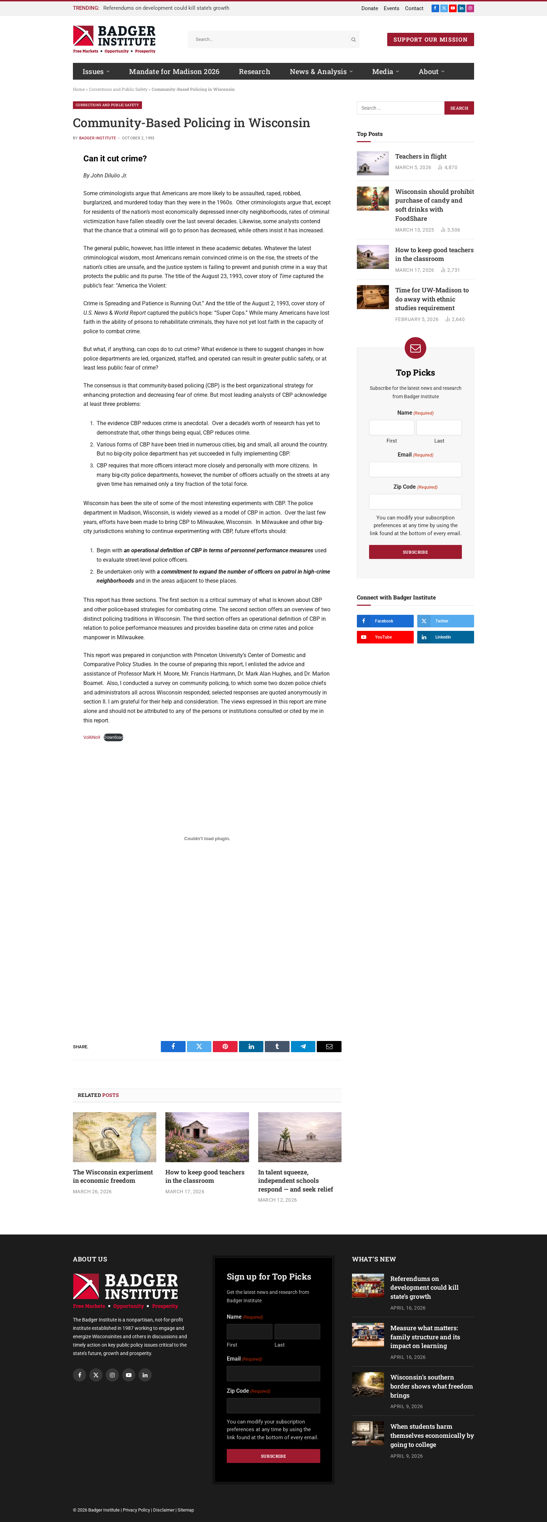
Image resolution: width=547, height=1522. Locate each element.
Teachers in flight (421, 156)
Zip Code (415, 487)
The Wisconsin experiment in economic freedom (113, 1176)
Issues (93, 71)
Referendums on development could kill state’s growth (166, 8)
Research (254, 71)
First (392, 441)
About (429, 71)
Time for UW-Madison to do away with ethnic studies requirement (432, 299)
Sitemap (186, 1510)
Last (439, 441)
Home (79, 89)
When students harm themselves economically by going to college (432, 1435)
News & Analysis (318, 71)
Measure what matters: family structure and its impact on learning (425, 1337)
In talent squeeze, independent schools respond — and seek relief (295, 1180)
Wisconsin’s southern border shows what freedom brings (431, 1386)
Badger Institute (97, 138)
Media (382, 71)
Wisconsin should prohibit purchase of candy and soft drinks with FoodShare (434, 205)
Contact (414, 8)
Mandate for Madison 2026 (174, 71)
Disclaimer (163, 1510)
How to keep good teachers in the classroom (205, 1176)
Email (415, 455)
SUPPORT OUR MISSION (431, 39)
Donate (369, 8)
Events (391, 8)
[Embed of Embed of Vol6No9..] (207, 838)
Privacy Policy (136, 1510)
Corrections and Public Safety (118, 89)
